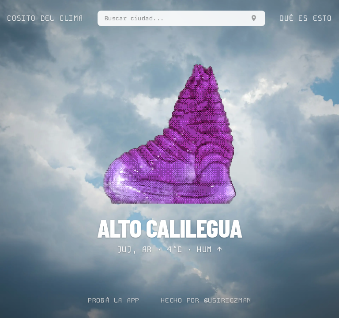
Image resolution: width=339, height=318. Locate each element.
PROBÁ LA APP (113, 300)
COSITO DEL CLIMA (45, 18)
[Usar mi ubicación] (254, 18)
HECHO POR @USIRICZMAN (206, 300)
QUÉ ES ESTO (305, 18)
